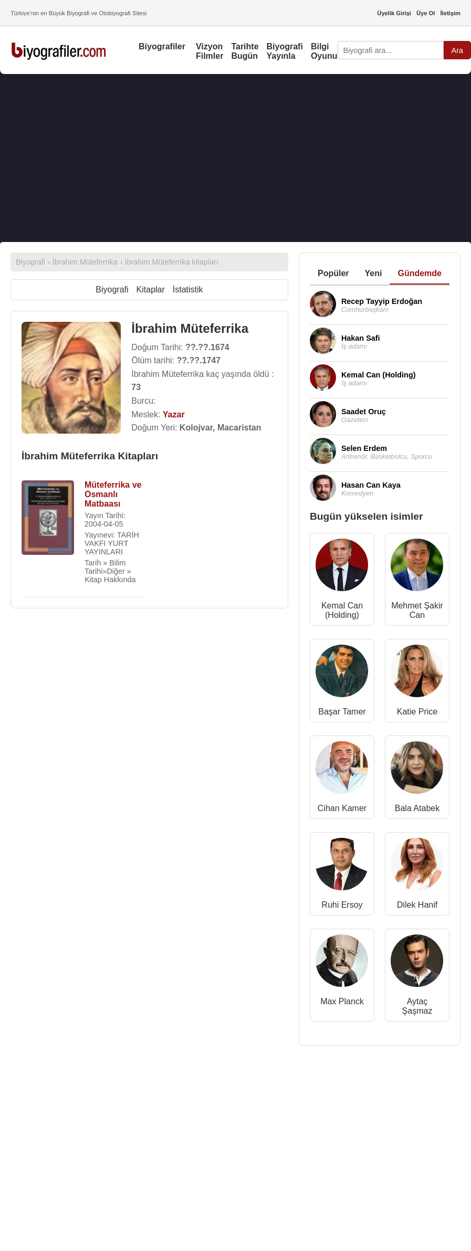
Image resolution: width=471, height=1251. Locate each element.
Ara (457, 50)
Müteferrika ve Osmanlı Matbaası (113, 494)
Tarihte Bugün (244, 51)
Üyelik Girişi (394, 13)
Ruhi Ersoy (341, 904)
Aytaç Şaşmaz (417, 1006)
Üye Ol (425, 13)
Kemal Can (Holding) (342, 610)
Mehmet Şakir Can (417, 610)
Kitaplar (151, 289)
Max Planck (342, 1001)
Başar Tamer (341, 711)
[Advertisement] (231, 158)
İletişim (450, 13)
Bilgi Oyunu (324, 51)
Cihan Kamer (342, 808)
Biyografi (112, 289)
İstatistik (188, 289)
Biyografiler (162, 46)
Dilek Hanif (417, 904)
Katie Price (417, 711)
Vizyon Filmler (209, 51)
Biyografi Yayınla (285, 51)
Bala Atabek (417, 808)
